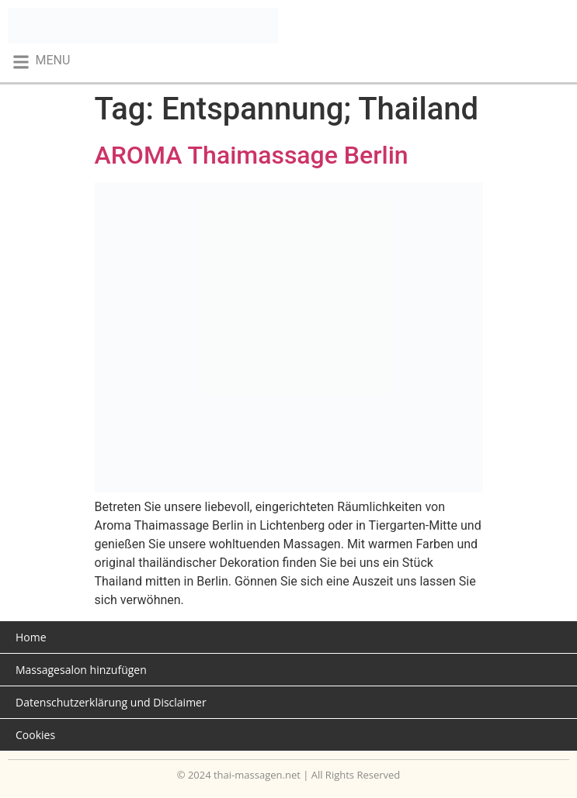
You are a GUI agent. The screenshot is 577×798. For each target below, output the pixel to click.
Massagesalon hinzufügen (81, 669)
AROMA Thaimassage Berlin (251, 155)
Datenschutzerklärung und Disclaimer (111, 702)
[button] (41, 61)
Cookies (35, 734)
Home (31, 637)
